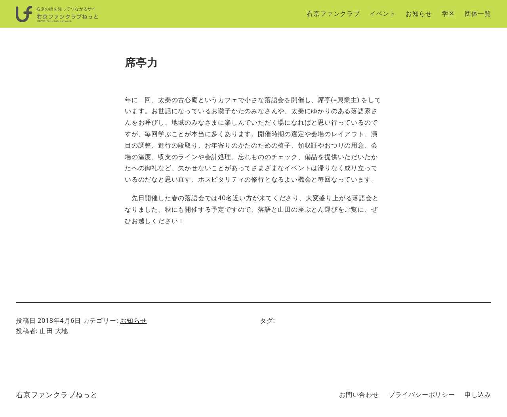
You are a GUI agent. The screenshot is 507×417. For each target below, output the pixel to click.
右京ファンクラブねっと (57, 394)
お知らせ (133, 320)
